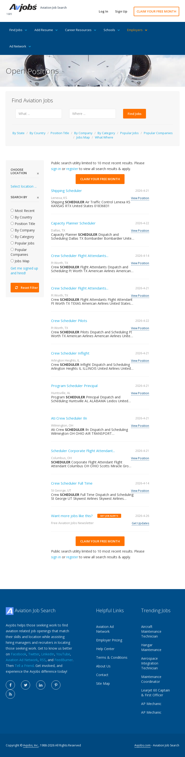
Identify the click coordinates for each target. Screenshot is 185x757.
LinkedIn (47, 654)
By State (19, 133)
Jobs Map (83, 137)
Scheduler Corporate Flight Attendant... (83, 450)
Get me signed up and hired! (24, 270)
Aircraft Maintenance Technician (151, 631)
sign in (56, 168)
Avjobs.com (142, 745)
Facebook (18, 654)
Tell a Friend (24, 665)
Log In (103, 11)
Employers (137, 30)
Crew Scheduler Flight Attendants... (79, 255)
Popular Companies (158, 133)
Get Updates (140, 523)
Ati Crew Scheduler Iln (69, 418)
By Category (106, 133)
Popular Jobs (129, 133)
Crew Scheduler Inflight (70, 353)
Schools (112, 30)
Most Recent (23, 210)
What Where (104, 137)
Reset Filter (26, 287)
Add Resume (46, 30)
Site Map (103, 683)
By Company (83, 133)
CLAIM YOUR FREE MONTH (156, 11)
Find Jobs (18, 30)
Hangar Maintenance (151, 647)
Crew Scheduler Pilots (69, 320)
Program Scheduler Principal (74, 385)
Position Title (60, 133)
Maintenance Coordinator (151, 679)
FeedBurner (63, 660)
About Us (103, 666)
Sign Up (121, 11)
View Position (140, 198)
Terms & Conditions (111, 657)
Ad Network (20, 46)
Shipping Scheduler (66, 190)
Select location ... (24, 186)
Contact (102, 674)
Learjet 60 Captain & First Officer (155, 692)
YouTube (63, 654)
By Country (38, 133)
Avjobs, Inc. (31, 745)
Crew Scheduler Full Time (71, 483)
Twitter (33, 654)
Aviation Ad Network (22, 660)
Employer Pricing (109, 640)
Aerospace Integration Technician (149, 663)
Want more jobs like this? (72, 515)
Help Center (105, 648)
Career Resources (80, 30)
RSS (43, 660)
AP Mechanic (151, 703)
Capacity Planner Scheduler (73, 223)
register (72, 168)
